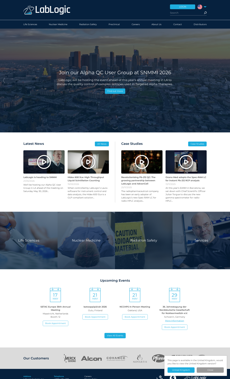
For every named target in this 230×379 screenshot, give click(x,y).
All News (101, 144)
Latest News (33, 144)
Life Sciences (30, 24)
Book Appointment (55, 323)
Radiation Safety (88, 24)
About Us (156, 24)
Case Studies (197, 144)
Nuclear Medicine (58, 24)
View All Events (115, 335)
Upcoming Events (115, 280)
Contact (177, 24)
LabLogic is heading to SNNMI (40, 177)
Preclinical (114, 24)
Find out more (115, 91)
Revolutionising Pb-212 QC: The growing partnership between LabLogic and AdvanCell (138, 180)
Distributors (200, 24)
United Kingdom (181, 370)
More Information (174, 320)
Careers (136, 24)
